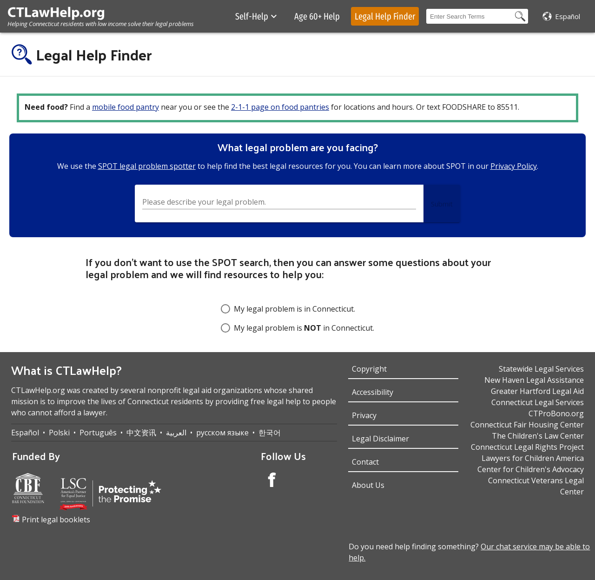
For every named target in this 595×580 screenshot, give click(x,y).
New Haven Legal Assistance (534, 380)
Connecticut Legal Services (537, 402)
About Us (368, 485)
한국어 (269, 432)
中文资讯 (141, 432)
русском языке (222, 432)
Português (98, 432)
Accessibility (372, 392)
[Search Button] (520, 16)
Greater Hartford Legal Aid (537, 391)
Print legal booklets (56, 519)
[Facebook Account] (272, 481)
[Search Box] (469, 16)
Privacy (364, 415)
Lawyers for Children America (533, 458)
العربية (176, 432)
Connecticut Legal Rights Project (527, 447)
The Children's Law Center (538, 436)
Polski (59, 432)
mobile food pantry (125, 107)
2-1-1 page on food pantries (280, 107)
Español (25, 432)
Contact (365, 462)
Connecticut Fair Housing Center (527, 425)
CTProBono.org (556, 413)
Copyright (369, 369)
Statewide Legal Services (541, 369)
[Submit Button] (441, 203)
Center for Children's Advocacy (530, 469)
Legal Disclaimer (380, 438)
